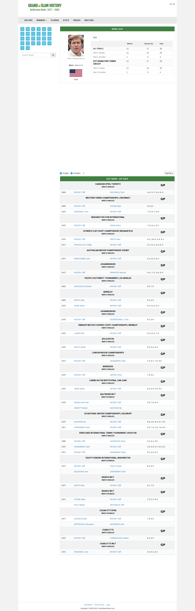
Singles (64, 173)
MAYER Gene (116, 375)
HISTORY (28, 20)
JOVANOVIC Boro (117, 441)
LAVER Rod (79, 333)
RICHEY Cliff (79, 192)
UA (174, 4)
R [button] (49, 39)
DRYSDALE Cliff (117, 505)
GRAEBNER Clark (118, 361)
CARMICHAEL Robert (119, 538)
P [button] (38, 39)
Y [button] (22, 48)
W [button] (44, 43)
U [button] (33, 43)
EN (171, 4)
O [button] (33, 39)
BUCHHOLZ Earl (117, 192)
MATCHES (89, 20)
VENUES (76, 20)
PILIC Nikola (79, 505)
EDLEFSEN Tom (81, 472)
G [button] (22, 34)
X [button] (49, 43)
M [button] (22, 39)
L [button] (49, 34)
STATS (66, 20)
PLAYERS (55, 20)
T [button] (27, 43)
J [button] (38, 34)
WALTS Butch (80, 347)
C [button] (33, 29)
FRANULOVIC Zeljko (83, 245)
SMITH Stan (115, 239)
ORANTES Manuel (118, 272)
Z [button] (27, 48)
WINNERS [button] (42, 20)
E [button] (44, 29)
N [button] (27, 39)
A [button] (22, 29)
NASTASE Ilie (116, 408)
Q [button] (44, 39)
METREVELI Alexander (84, 524)
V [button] (38, 43)
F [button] (49, 29)
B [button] (27, 29)
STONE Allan (115, 206)
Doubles (75, 173)
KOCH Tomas (115, 466)
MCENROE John (117, 524)
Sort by (169, 173)
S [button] (22, 43)
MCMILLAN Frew (81, 402)
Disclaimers (88, 605)
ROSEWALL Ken (81, 212)
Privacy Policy (99, 605)
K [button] (44, 34)
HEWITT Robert (80, 408)
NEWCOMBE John (82, 259)
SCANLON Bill (80, 519)
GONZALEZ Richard (82, 286)
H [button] (27, 34)
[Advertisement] (117, 9)
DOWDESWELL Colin (119, 319)
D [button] (38, 29)
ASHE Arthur (115, 225)
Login (108, 605)
